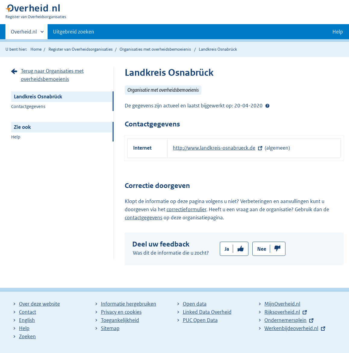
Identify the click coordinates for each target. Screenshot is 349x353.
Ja (227, 249)
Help (15, 137)
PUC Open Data (200, 320)
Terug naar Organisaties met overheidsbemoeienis (52, 75)
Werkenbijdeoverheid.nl (291, 328)
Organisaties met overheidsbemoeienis (155, 49)
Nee (261, 249)
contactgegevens (143, 217)
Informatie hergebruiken (128, 304)
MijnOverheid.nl (282, 304)
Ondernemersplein (285, 320)
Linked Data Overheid (207, 312)
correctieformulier (186, 209)
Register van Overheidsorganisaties (80, 49)
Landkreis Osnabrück (38, 96)
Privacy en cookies (121, 312)
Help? (267, 105)
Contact (27, 312)
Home (36, 49)
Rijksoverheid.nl (282, 312)
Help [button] (337, 31)
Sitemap (110, 328)
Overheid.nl (24, 33)
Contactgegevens (28, 106)
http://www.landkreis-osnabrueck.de (214, 148)
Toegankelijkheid (120, 320)
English (27, 320)
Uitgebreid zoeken (73, 31)
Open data (195, 304)
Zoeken (27, 336)
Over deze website (39, 304)
